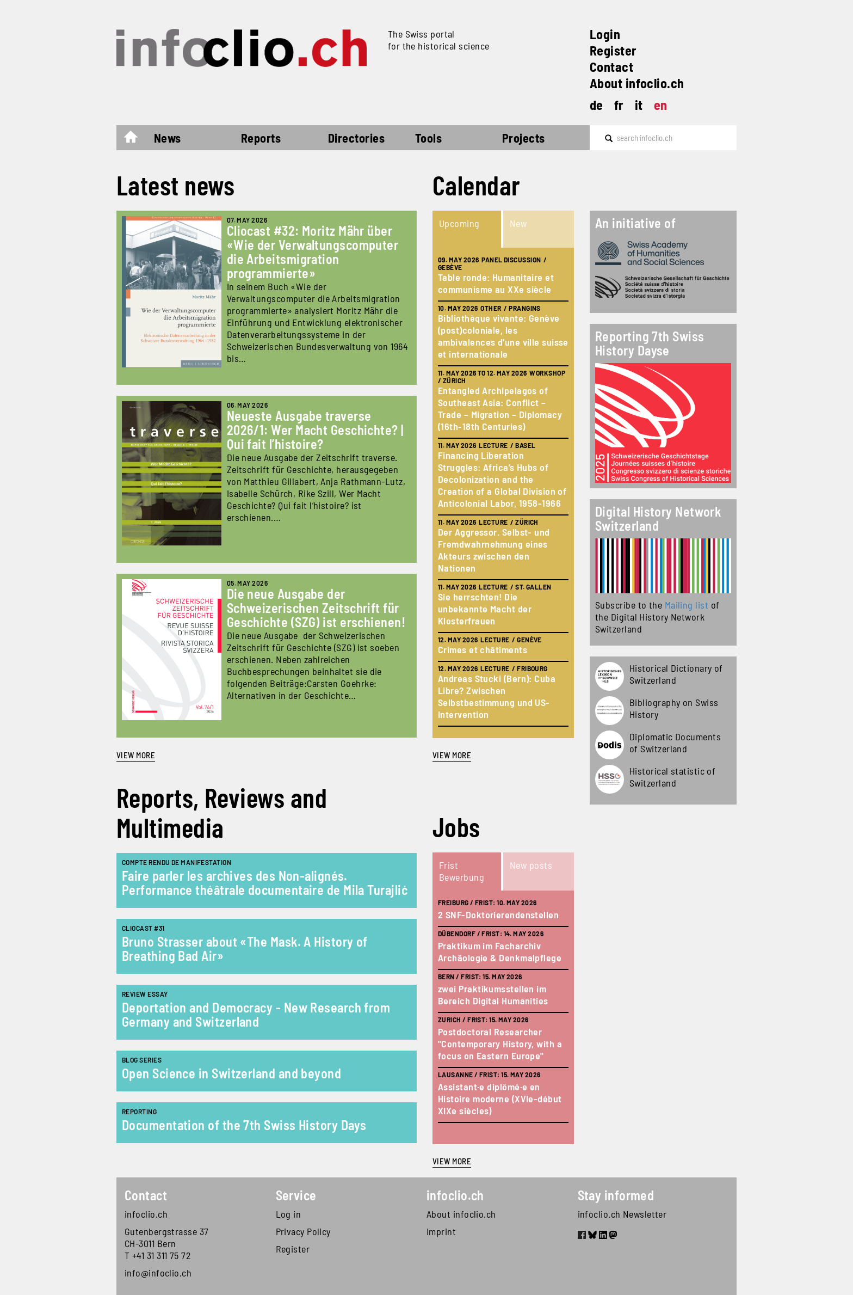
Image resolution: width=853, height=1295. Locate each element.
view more (451, 755)
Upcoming (459, 223)
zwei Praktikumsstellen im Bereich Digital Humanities (493, 994)
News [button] (167, 138)
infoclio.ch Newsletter (622, 1214)
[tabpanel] (503, 493)
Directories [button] (356, 138)
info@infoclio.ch (158, 1273)
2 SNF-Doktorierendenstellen (498, 914)
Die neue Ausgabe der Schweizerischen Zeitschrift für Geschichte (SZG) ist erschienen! (316, 608)
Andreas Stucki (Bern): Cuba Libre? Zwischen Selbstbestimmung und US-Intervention (496, 696)
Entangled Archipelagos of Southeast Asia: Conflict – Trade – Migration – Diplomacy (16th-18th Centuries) (500, 408)
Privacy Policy (303, 1231)
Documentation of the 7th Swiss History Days (244, 1125)
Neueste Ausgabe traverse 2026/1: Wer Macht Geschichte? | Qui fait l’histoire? (315, 430)
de (596, 105)
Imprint (441, 1231)
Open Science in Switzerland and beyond (231, 1073)
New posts (531, 865)
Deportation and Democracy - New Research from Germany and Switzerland (256, 1014)
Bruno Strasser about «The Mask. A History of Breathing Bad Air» (245, 948)
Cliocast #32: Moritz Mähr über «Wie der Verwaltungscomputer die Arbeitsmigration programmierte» (313, 252)
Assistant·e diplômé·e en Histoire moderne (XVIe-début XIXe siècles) (500, 1098)
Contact (611, 67)
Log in (288, 1214)
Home (136, 139)
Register (613, 50)
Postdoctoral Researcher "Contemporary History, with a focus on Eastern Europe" (500, 1043)
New (518, 223)
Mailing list (686, 605)
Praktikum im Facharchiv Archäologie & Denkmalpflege (499, 951)
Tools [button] (428, 138)
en (660, 105)
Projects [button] (523, 138)
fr (619, 105)
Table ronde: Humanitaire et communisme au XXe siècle (496, 283)
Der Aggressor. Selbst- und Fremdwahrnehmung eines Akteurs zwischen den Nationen (494, 550)
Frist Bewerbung (461, 871)
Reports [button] (261, 138)
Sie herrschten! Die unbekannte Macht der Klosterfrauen (484, 609)
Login (605, 34)
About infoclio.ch (637, 83)
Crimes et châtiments (482, 649)
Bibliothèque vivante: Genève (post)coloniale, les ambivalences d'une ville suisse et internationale (503, 336)
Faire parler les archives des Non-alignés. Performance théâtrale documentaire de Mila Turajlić (264, 883)
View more (135, 755)
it (639, 105)
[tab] (467, 229)
